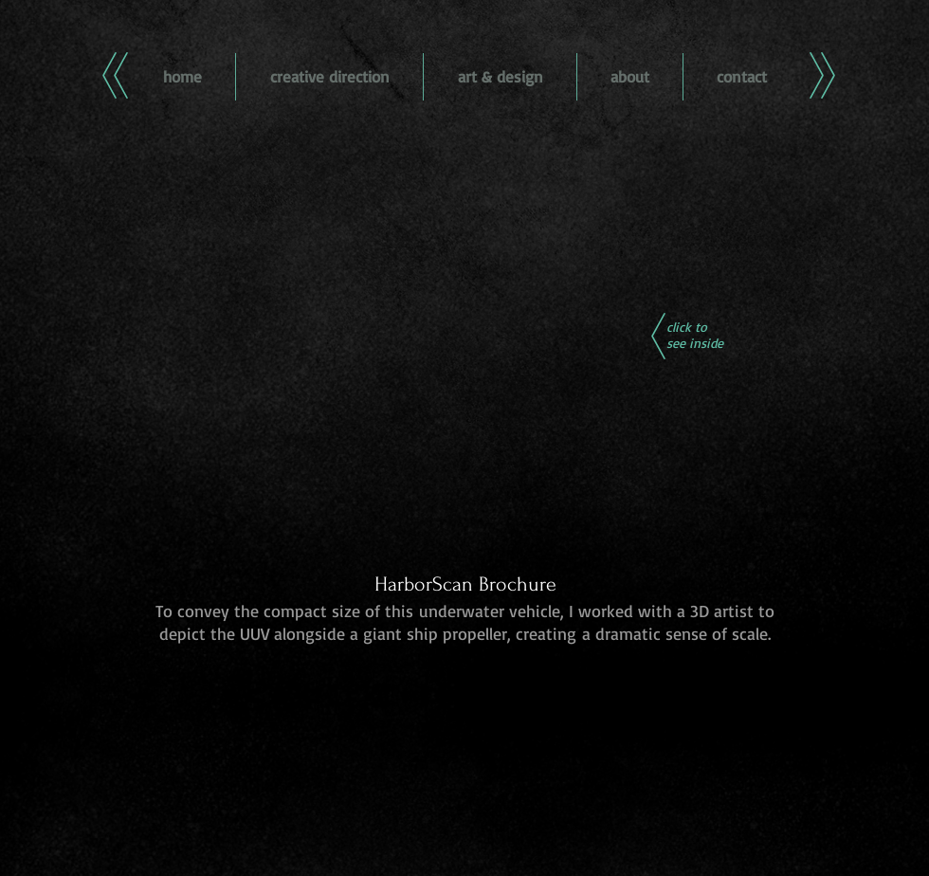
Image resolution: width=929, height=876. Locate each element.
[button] (465, 371)
